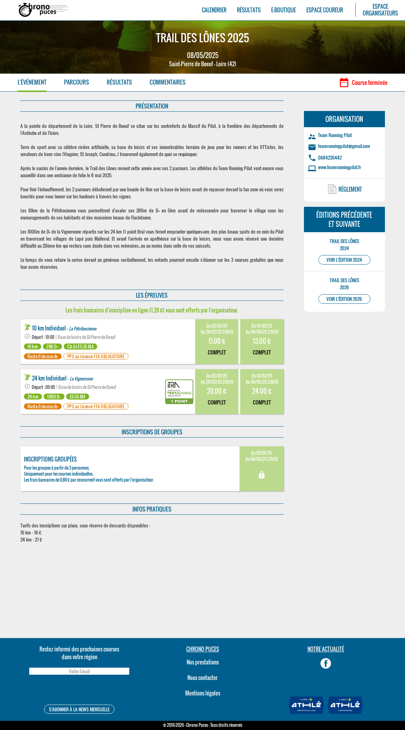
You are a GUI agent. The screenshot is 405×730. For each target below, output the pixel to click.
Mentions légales (202, 693)
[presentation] (79, 690)
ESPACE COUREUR (324, 10)
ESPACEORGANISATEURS (380, 10)
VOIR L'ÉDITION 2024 (344, 259)
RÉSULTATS (249, 10)
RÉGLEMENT (350, 189)
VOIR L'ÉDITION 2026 (344, 299)
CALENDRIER (214, 10)
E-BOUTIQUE (283, 10)
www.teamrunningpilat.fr (339, 167)
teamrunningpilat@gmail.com (344, 145)
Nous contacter (202, 677)
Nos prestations (203, 662)
